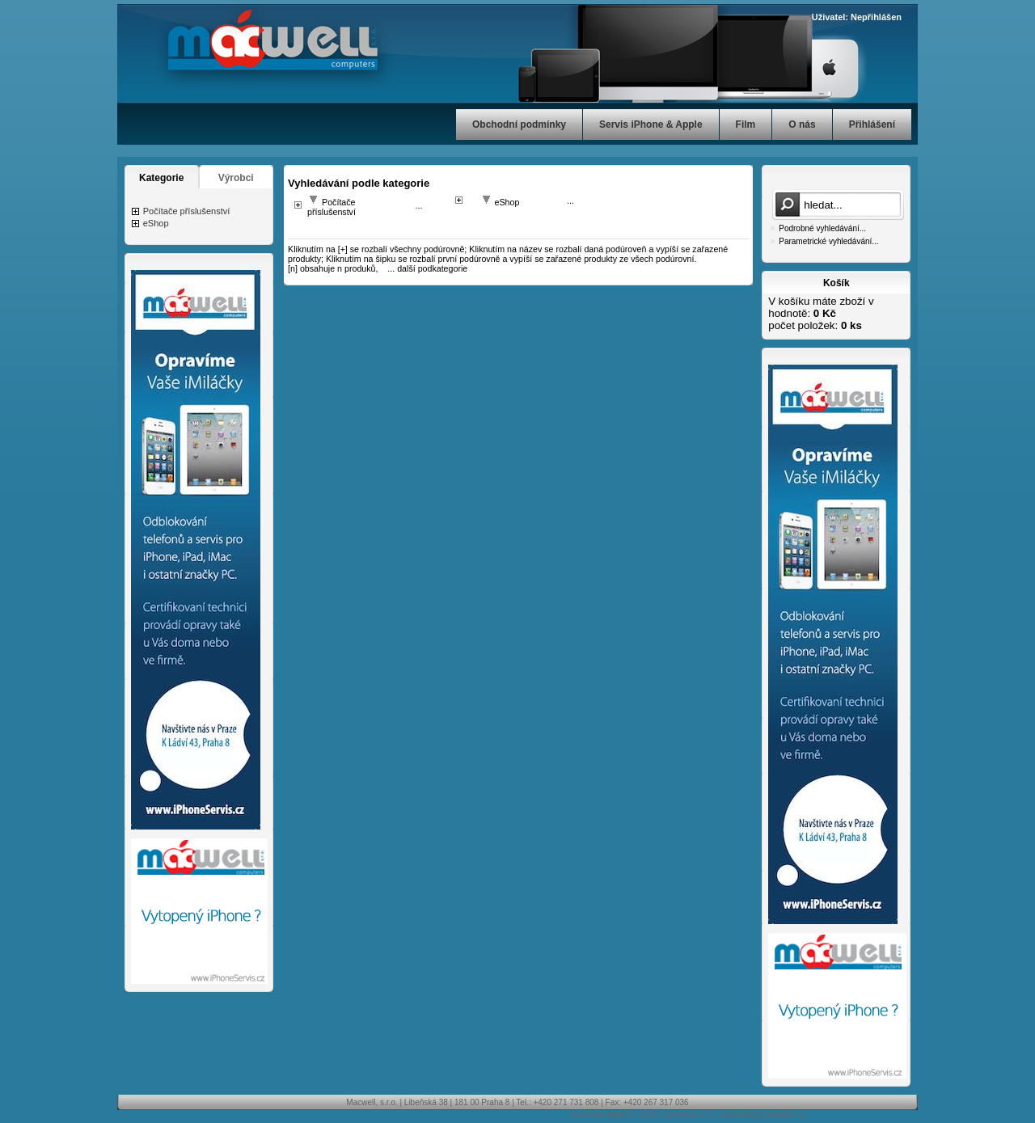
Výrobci (236, 178)
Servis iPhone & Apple (651, 124)
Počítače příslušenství (186, 211)
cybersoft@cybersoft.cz (762, 1114)
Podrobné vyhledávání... (822, 228)
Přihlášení (872, 124)
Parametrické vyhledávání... (828, 241)
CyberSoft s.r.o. (688, 1114)
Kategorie (161, 178)
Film (746, 124)
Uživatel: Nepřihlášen (857, 17)
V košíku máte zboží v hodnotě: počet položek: (820, 313)
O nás (801, 124)
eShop (156, 223)
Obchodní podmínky (519, 124)
